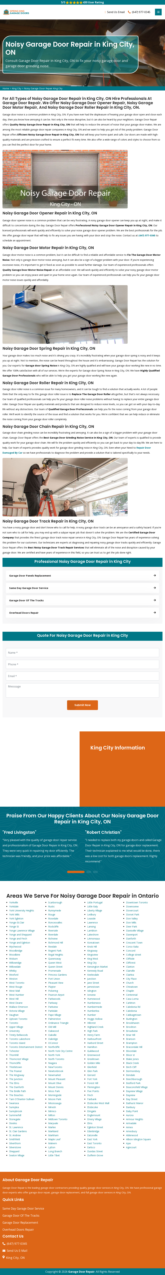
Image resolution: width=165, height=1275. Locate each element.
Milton (51, 1115)
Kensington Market (97, 966)
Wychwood (15, 946)
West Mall (14, 990)
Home (6, 88)
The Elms (14, 1083)
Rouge (51, 914)
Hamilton (92, 1047)
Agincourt (131, 1147)
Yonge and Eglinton (19, 942)
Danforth (131, 938)
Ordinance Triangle (58, 1022)
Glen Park (92, 1071)
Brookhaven (132, 1022)
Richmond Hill (55, 942)
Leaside (91, 918)
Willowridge (15, 962)
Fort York (92, 1079)
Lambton (92, 930)
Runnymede (54, 910)
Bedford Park (133, 1083)
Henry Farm (93, 1034)
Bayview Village (134, 1091)
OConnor (53, 1043)
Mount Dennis (56, 1087)
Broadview (132, 1030)
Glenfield (92, 1067)
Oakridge (53, 1039)
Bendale (130, 1075)
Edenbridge (93, 1131)
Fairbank (91, 1099)
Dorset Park (132, 914)
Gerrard (91, 1075)
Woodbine (14, 954)
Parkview (53, 1006)
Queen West (55, 962)
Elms (89, 1123)
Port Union (54, 978)
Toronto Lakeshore (19, 1039)
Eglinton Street (95, 1127)
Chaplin (130, 990)
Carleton (130, 1002)
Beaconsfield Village (137, 1087)
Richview (53, 938)
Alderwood (132, 1135)
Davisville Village (135, 930)
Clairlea (130, 974)
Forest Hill (92, 1083)
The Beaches (16, 1095)
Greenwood (93, 1055)
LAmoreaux (93, 938)
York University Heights (21, 910)
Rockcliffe (53, 926)
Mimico (52, 1111)
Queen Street (55, 966)
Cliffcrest (130, 962)
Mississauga (54, 1103)
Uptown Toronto (18, 1018)
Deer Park (131, 926)
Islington (91, 990)
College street (133, 954)
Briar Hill (130, 1034)
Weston (13, 978)
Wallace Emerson (18, 1006)
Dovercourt (132, 910)
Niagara (52, 1063)
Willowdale (15, 966)
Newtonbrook (55, 1071)
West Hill (14, 998)
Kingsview (92, 954)
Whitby (13, 970)
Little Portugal (94, 902)
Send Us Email (116, 12)
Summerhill (15, 1115)
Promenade (54, 970)
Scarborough (55, 902)
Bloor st (130, 1055)
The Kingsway (16, 1075)
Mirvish (52, 1107)
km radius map (39, 769)
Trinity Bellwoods (18, 1034)
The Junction (16, 1079)
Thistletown (15, 1067)
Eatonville (92, 1135)
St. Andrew (15, 1135)
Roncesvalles (55, 922)
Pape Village (54, 1014)
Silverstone (15, 1147)
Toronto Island (17, 1043)
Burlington (131, 1018)
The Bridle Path (17, 1091)
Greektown (93, 1059)
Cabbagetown (133, 1014)
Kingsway (92, 950)
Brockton (131, 1026)
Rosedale (53, 918)
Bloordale (131, 1051)
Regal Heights (55, 954)
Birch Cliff (131, 1067)
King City (16, 88)
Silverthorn (15, 1143)
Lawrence (92, 922)
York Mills (14, 914)
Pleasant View (55, 982)
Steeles (13, 1123)
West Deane (16, 1002)
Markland (53, 1131)
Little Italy (92, 906)
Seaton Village (16, 1155)
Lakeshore (93, 934)
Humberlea (93, 1010)
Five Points (93, 1091)
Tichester (14, 1051)
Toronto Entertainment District (26, 1047)
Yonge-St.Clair (16, 922)
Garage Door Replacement (20, 1222)
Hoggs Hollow (94, 1018)
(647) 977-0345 (141, 12)
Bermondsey (133, 1071)
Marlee (52, 1127)
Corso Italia (132, 946)
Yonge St (14, 926)
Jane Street (93, 982)
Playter (52, 986)
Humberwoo (94, 1002)
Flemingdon (93, 1087)
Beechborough (134, 1079)
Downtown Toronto (137, 902)
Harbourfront (94, 1039)
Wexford (13, 974)
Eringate (91, 1111)
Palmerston (54, 1018)
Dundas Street (95, 1151)
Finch (90, 1095)
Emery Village (94, 1119)
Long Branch (55, 1151)
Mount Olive (54, 1083)
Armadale (131, 1123)
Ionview (91, 994)
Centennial (131, 994)
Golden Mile (93, 1063)
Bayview (130, 1095)
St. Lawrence (16, 1127)
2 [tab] (88, 872)
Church (130, 982)
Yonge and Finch (18, 938)
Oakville (52, 1034)
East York (92, 1139)
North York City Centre (60, 1051)
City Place (131, 978)
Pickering (53, 990)
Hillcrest (91, 1022)
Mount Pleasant (56, 1079)
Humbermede (94, 1006)
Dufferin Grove (95, 1155)
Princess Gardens (57, 974)
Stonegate (14, 1119)
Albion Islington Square (138, 1139)
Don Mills (131, 922)
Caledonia (131, 1010)
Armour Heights (134, 1119)
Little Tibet (54, 1155)
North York (54, 1055)
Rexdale (52, 946)
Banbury (130, 1107)
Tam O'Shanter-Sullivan (21, 1099)
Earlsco (91, 1147)
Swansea (14, 1103)
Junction (91, 978)
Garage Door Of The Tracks (21, 1215)
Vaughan (14, 1014)
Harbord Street (95, 1043)
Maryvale (53, 1123)
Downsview (132, 906)
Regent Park (54, 950)
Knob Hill (92, 946)
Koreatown (93, 942)
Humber (91, 1014)
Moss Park (54, 1091)
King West (92, 958)
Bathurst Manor (134, 1103)
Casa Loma (132, 998)
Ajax (128, 1143)
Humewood (93, 998)
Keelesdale (93, 974)
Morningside (55, 1095)
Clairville (130, 970)
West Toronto (16, 982)
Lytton (51, 1147)
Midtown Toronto (57, 1119)
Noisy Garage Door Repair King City (43, 88)
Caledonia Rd (133, 1006)
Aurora (129, 1115)
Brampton (131, 1043)
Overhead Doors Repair (18, 1229)
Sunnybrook (15, 1111)
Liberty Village (94, 910)
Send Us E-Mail (17, 1251)
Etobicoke (92, 1107)
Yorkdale (14, 906)
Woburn (13, 958)
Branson (130, 1039)
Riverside (53, 930)
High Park (92, 1030)
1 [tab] (76, 872)
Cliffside (130, 958)
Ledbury (91, 914)
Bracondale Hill (134, 1047)
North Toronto (56, 1059)
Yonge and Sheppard (20, 934)
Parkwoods (54, 998)
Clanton (130, 966)
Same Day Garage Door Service (23, 1208)
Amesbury (131, 1131)
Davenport (132, 934)
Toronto (13, 1022)
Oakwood (53, 1030)
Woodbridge (15, 950)
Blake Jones (132, 1059)
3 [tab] (95, 872)
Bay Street (131, 1099)
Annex (129, 1127)
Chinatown (132, 986)
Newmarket (54, 1075)
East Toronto (94, 1143)
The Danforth (16, 1087)
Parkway (52, 1002)
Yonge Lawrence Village (22, 930)
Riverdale (53, 934)
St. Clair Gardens (18, 1131)
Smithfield (14, 1139)
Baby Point (132, 1111)
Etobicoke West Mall (98, 1103)
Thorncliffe (15, 1063)
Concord (130, 950)
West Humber (16, 994)
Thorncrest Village (19, 1059)
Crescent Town (134, 942)
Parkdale (53, 1010)
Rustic (51, 906)
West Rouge (15, 986)
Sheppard (14, 1151)
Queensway (54, 958)
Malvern (52, 1143)
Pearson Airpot (56, 994)
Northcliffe (54, 1047)
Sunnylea (14, 1107)
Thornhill (14, 1055)
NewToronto (55, 1067)
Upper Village (16, 1026)
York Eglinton (16, 918)
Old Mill (52, 1026)
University (14, 1030)
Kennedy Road (95, 970)
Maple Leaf (54, 1139)
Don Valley (132, 918)
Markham (53, 1135)
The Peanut (15, 1071)
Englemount (93, 1115)
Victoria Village (17, 1010)
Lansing (91, 926)
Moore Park (54, 1099)
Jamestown (93, 986)
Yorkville (13, 902)
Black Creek (132, 1063)
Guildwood (93, 1051)
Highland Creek (95, 1026)
